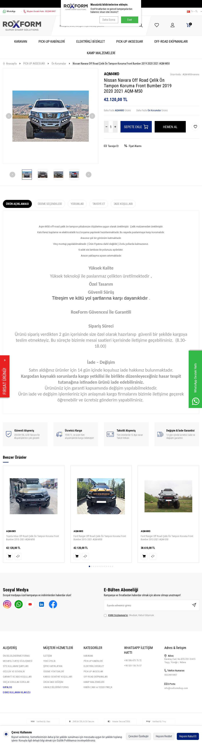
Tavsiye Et (111, 146)
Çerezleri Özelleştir (138, 736)
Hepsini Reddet (164, 736)
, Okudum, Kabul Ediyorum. (129, 615)
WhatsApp (9, 11)
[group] (50, 116)
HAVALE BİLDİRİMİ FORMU (56, 687)
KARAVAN (20, 41)
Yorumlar (77, 204)
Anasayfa (10, 63)
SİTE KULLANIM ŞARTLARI (15, 666)
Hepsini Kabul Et (187, 736)
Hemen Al (170, 127)
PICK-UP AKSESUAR (129, 41)
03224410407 (170, 674)
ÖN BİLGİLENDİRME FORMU (16, 655)
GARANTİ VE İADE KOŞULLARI (17, 676)
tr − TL (194, 11)
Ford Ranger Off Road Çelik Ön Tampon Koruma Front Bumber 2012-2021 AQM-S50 (167, 538)
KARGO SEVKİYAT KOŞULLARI (57, 676)
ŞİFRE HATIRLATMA (52, 666)
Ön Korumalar (59, 63)
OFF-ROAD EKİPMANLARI (171, 41)
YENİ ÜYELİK (49, 661)
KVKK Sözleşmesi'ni (118, 615)
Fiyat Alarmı (132, 146)
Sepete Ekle (136, 126)
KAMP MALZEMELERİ (101, 53)
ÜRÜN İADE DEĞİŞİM (53, 682)
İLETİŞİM (47, 655)
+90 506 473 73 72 (132, 660)
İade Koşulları (123, 204)
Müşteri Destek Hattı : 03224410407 (38, 11)
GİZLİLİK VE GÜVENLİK (14, 671)
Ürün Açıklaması (17, 204)
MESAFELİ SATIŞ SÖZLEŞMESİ (17, 661)
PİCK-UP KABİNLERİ (93, 661)
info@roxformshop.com (176, 688)
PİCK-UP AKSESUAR (93, 671)
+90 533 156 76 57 (132, 665)
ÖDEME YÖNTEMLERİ (53, 671)
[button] (9, 116)
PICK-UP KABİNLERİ (52, 41)
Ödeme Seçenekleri (50, 204)
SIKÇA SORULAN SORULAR (16, 682)
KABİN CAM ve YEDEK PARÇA (98, 687)
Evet (129, 19)
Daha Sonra (109, 19)
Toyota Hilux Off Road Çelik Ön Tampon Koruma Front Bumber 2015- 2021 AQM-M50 (32, 538)
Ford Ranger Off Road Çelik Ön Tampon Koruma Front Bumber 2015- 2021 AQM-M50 (100, 538)
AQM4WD (111, 74)
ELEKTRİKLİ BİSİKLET (90, 41)
